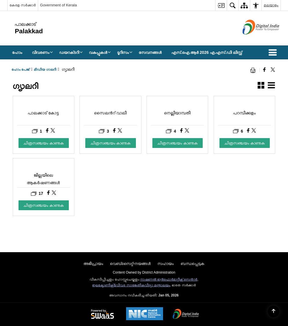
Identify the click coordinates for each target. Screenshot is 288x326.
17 (37, 193)
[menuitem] (221, 5)
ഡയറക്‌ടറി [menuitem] (71, 52)
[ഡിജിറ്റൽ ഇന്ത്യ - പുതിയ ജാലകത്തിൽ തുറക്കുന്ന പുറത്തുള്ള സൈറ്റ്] (254, 39)
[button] (274, 52)
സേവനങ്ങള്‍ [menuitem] (150, 52)
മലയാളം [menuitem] (271, 5)
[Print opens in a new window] (254, 70)
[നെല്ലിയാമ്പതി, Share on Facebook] (182, 131)
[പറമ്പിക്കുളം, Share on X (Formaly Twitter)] (254, 131)
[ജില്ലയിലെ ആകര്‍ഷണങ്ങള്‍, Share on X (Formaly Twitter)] (54, 193)
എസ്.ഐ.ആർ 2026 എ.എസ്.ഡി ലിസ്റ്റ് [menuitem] (206, 52)
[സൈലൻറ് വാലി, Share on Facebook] (115, 131)
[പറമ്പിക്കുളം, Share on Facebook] (249, 131)
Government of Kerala (58, 5)
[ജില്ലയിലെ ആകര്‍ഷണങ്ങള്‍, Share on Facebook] (49, 193)
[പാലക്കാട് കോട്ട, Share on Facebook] (48, 131)
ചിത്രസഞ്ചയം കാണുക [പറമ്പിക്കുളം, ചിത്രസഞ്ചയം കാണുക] (244, 143)
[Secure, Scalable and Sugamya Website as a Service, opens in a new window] (102, 314)
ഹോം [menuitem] (17, 52)
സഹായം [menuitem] (166, 263)
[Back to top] (273, 311)
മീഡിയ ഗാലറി (45, 69)
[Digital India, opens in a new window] (186, 314)
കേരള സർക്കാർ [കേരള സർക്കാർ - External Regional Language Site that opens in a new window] (23, 5)
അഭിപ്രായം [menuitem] (93, 263)
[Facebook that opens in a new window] (264, 70)
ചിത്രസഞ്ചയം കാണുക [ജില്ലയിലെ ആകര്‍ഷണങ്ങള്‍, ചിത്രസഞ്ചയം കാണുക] (43, 205)
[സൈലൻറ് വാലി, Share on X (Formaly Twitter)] (120, 131)
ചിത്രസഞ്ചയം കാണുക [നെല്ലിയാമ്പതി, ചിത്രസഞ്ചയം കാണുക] (177, 143)
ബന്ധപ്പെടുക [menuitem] (192, 263)
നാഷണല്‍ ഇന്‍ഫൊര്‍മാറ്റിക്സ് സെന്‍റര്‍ (168, 279)
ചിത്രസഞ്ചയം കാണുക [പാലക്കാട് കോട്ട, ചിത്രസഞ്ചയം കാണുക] (43, 143)
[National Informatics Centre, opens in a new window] (144, 314)
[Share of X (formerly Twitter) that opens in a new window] (272, 70)
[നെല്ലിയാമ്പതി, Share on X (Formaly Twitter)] (187, 131)
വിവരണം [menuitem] (42, 52)
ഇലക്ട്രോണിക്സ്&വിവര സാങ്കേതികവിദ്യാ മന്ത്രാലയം (131, 285)
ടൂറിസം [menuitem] (124, 52)
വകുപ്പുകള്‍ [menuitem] (100, 52)
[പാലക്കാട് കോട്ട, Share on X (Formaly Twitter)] (53, 131)
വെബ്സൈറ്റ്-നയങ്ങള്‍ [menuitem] (130, 263)
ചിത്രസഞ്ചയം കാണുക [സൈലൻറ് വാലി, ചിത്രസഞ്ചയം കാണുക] (111, 143)
